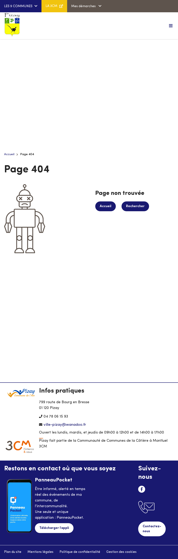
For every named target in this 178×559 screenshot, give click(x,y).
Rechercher (135, 206)
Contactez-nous (152, 529)
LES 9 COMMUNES (18, 6)
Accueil (9, 154)
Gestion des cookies (121, 552)
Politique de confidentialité (80, 552)
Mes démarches (83, 6)
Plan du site (12, 552)
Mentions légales (40, 552)
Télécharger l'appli (54, 528)
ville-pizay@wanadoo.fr (65, 425)
